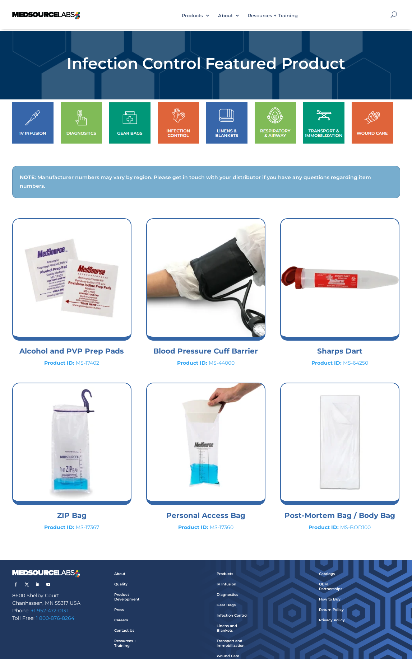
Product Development (126, 589)
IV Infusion (226, 577)
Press (119, 602)
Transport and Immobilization (231, 636)
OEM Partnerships (330, 579)
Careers (121, 613)
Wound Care (228, 648)
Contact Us (124, 623)
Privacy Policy (332, 613)
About (225, 15)
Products (192, 15)
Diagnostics (227, 587)
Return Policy (331, 602)
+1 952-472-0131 (49, 603)
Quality (121, 577)
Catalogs (327, 566)
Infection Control (232, 608)
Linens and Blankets (227, 621)
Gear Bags (226, 597)
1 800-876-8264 (55, 611)
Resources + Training (273, 15)
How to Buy (330, 592)
